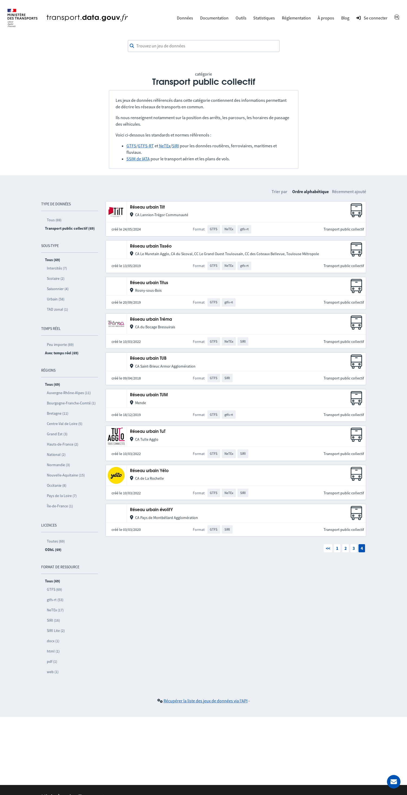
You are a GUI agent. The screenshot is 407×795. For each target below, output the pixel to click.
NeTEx (164, 145)
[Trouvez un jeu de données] (203, 46)
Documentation (214, 18)
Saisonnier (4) (58, 288)
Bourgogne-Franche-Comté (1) (71, 403)
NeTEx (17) (55, 610)
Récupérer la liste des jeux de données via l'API (206, 700)
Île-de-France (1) (60, 506)
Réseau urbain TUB (148, 358)
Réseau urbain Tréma (151, 319)
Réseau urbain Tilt (147, 207)
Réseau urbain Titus (149, 283)
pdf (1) (52, 661)
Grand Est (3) (57, 433)
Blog (345, 18)
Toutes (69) (56, 541)
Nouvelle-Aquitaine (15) (66, 475)
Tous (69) (54, 220)
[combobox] (203, 46)
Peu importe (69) (60, 344)
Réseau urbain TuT (147, 432)
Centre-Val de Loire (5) (64, 423)
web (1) (52, 671)
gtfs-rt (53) (55, 599)
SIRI (175, 145)
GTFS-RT (146, 145)
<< (328, 548)
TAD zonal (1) (57, 309)
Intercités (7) (57, 268)
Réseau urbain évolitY (151, 510)
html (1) (53, 651)
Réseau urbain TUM (149, 395)
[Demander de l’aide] (394, 781)
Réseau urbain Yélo (149, 471)
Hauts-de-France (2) (62, 444)
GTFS (131, 145)
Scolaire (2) (55, 278)
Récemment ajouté (349, 191)
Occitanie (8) (56, 485)
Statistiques (264, 18)
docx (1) (53, 640)
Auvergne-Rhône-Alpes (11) (69, 392)
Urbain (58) (55, 299)
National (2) (56, 454)
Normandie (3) (58, 464)
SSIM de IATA (138, 158)
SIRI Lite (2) (56, 630)
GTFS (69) (54, 589)
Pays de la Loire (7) (62, 495)
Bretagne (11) (57, 413)
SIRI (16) (53, 620)
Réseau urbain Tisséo (151, 246)
